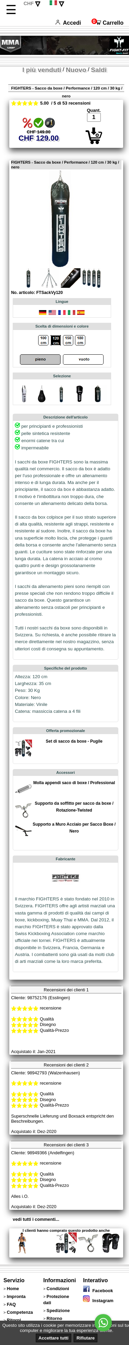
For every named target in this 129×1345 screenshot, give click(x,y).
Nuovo (76, 69)
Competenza (20, 1312)
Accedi (68, 23)
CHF (28, 3)
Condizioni (57, 1288)
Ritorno (54, 1318)
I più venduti (41, 69)
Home (13, 1288)
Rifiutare (85, 1338)
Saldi (99, 69)
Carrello (107, 23)
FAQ (11, 1304)
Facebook (98, 1290)
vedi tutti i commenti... (36, 1219)
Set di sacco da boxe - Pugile (74, 741)
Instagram (98, 1300)
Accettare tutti (53, 1338)
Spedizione (58, 1310)
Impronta (16, 1296)
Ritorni (14, 1320)
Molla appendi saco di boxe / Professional (74, 782)
